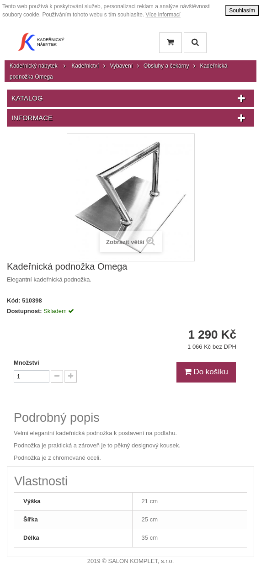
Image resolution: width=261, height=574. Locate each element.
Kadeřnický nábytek (34, 66)
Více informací (163, 14)
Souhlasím (242, 10)
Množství (26, 362)
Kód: (14, 300)
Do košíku (206, 371)
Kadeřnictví (85, 66)
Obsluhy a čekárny (166, 66)
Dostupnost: (24, 311)
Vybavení (121, 66)
